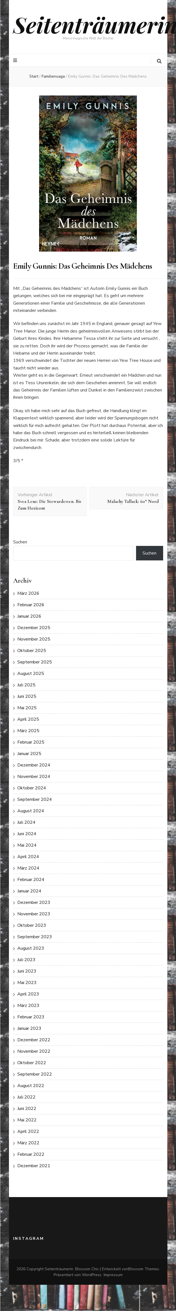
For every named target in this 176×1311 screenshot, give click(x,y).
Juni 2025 (26, 696)
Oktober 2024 (31, 788)
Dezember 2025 (33, 628)
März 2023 (28, 1005)
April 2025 (28, 719)
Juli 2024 (26, 822)
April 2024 (28, 857)
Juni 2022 (26, 1108)
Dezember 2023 (33, 902)
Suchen (20, 542)
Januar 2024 (29, 891)
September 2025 (34, 662)
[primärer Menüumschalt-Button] (15, 60)
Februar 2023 (30, 1017)
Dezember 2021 (33, 1166)
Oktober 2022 (31, 1063)
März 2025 (28, 731)
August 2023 (30, 948)
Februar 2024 (30, 880)
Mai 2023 (27, 983)
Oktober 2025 (31, 651)
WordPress (91, 1274)
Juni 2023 (26, 971)
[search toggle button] (159, 61)
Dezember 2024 (33, 765)
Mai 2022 (27, 1120)
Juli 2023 (26, 960)
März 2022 (28, 1143)
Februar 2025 (30, 742)
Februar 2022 (30, 1154)
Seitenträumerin (59, 1269)
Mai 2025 (27, 708)
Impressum (113, 1274)
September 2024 (34, 799)
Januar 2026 (29, 616)
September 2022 (34, 1074)
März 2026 (28, 593)
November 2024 (33, 776)
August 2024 (30, 811)
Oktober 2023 (31, 925)
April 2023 (28, 994)
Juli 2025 (26, 685)
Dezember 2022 (33, 1040)
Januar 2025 (29, 754)
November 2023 (33, 914)
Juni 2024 (26, 834)
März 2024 (28, 868)
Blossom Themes (143, 1269)
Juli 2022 (26, 1097)
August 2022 (30, 1086)
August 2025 (30, 673)
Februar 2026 (30, 605)
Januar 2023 (29, 1028)
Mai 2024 (27, 845)
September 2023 (34, 937)
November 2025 (33, 639)
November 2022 (33, 1051)
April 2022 (28, 1131)
